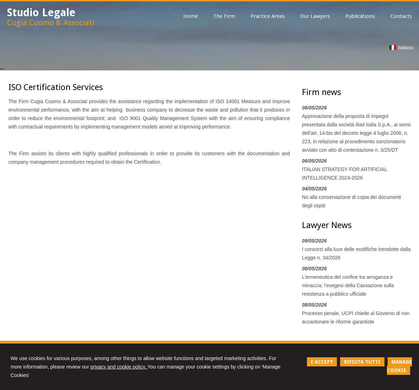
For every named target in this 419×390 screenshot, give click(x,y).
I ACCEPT (322, 362)
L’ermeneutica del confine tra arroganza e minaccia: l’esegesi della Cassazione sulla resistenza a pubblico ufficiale (348, 285)
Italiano (401, 47)
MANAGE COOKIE (399, 366)
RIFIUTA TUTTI (362, 362)
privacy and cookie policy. (118, 367)
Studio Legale (41, 12)
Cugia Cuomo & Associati (50, 22)
